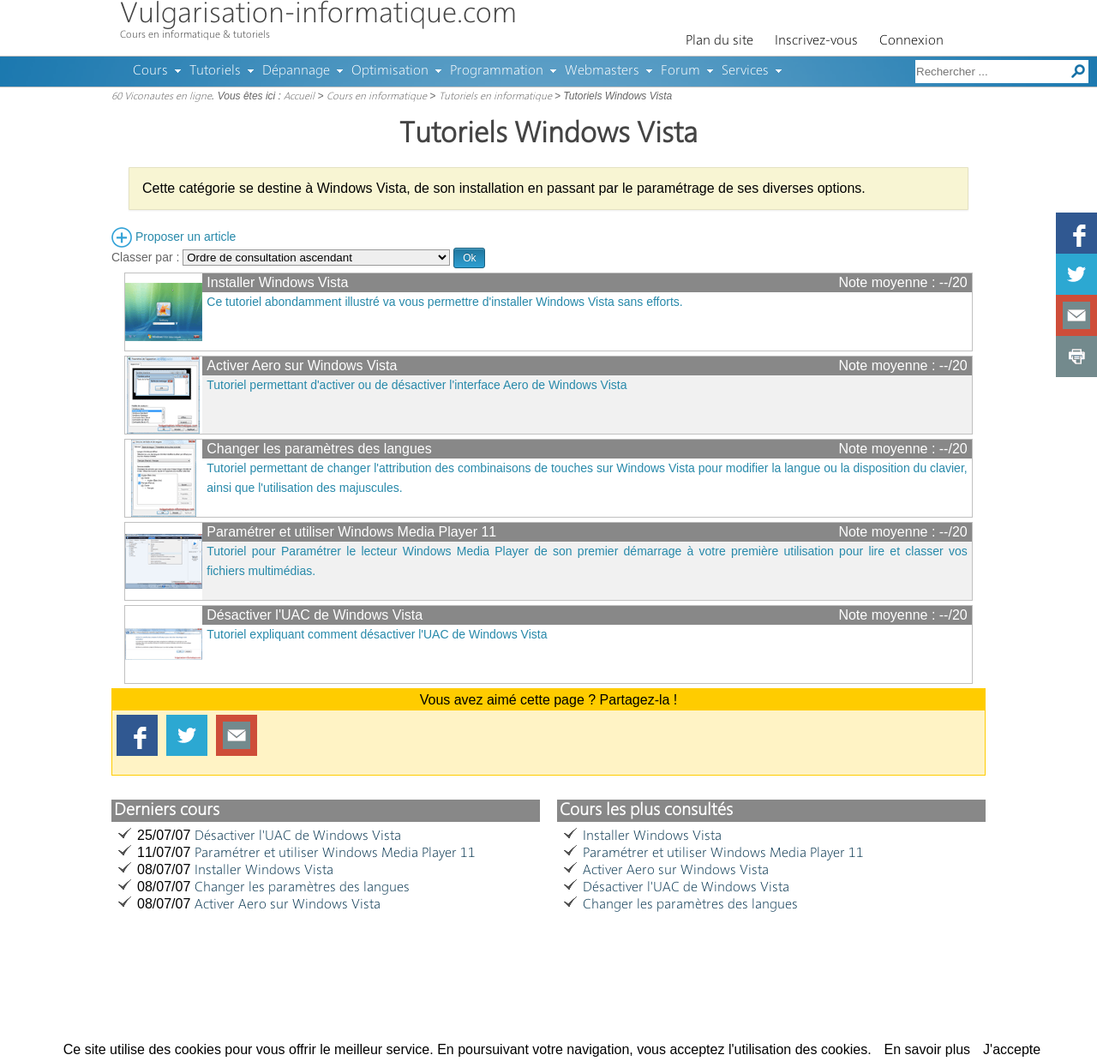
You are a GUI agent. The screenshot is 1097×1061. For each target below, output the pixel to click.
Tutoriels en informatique (495, 97)
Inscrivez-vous (816, 41)
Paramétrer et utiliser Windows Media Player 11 (351, 532)
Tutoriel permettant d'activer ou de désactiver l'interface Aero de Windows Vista (416, 385)
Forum (680, 71)
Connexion (911, 41)
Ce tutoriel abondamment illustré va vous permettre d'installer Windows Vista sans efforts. (444, 302)
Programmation (496, 71)
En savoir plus (927, 1049)
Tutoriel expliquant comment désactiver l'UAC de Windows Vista (377, 634)
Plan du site (719, 41)
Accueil (299, 97)
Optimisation (390, 71)
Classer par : (280, 257)
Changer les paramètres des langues (319, 448)
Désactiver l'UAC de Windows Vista (315, 615)
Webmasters (602, 71)
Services (745, 71)
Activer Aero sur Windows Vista (302, 365)
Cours (150, 71)
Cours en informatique (377, 97)
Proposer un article (173, 236)
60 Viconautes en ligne (161, 97)
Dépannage (296, 71)
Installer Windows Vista (277, 282)
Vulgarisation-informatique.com (318, 15)
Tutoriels (215, 71)
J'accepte (1011, 1049)
